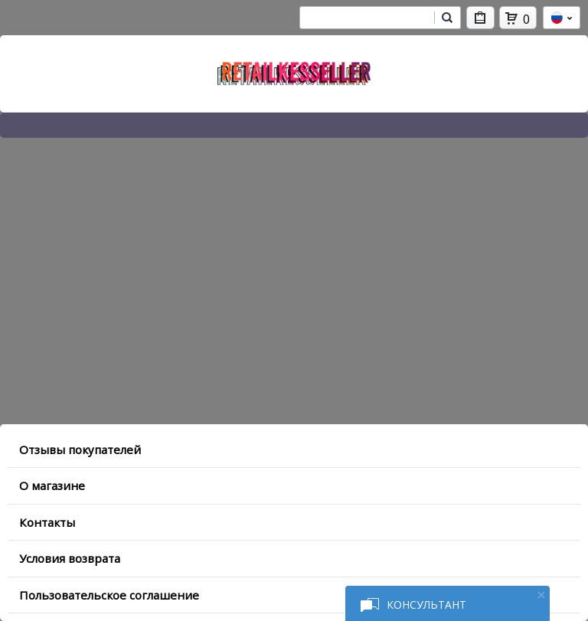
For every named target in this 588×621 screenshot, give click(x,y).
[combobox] (366, 17)
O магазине (52, 485)
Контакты (47, 522)
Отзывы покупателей (80, 449)
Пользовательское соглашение (109, 595)
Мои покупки (480, 20)
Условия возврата (69, 558)
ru (561, 17)
